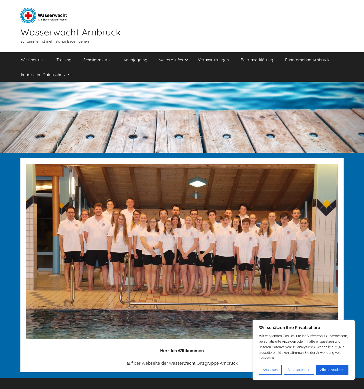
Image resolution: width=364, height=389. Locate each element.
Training (64, 59)
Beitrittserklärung (257, 59)
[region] (304, 350)
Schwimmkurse (97, 59)
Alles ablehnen (299, 370)
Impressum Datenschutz (46, 74)
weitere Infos (173, 59)
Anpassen (270, 370)
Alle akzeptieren (332, 370)
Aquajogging (135, 59)
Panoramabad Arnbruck (307, 59)
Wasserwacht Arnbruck (70, 32)
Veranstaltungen (213, 59)
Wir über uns (33, 59)
